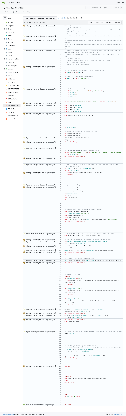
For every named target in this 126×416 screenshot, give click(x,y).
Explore (11, 2)
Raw (91, 22)
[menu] (109, 414)
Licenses (117, 414)
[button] (55, 26)
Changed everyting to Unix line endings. (39, 26)
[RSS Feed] (88, 7)
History (108, 22)
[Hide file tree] (5, 18)
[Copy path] (81, 18)
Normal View (99, 22)
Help (18, 2)
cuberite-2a (19, 8)
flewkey (9, 8)
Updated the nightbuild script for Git (38, 36)
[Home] (4, 2)
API (122, 414)
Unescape (117, 22)
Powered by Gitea (8, 414)
